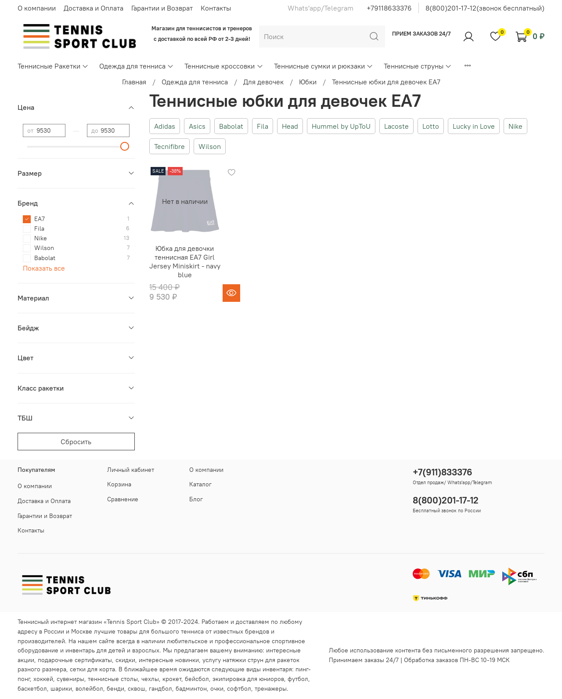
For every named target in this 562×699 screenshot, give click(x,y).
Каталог (200, 484)
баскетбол (32, 688)
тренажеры (271, 688)
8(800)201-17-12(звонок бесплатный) (484, 8)
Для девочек (263, 81)
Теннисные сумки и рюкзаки (323, 66)
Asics (197, 126)
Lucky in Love (474, 126)
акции (26, 660)
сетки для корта (92, 669)
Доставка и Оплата (93, 8)
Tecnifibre (169, 146)
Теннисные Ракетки (53, 66)
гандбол (160, 688)
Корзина (119, 484)
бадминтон (191, 688)
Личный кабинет (130, 470)
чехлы (150, 679)
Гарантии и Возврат (162, 8)
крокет (171, 679)
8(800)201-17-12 (446, 500)
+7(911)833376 (442, 472)
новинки (187, 660)
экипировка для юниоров (248, 679)
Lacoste (396, 126)
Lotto (430, 126)
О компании (37, 8)
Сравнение (122, 499)
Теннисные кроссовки (223, 66)
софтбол (239, 688)
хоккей (43, 679)
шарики (61, 688)
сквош (136, 688)
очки (216, 688)
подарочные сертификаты (75, 660)
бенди (115, 688)
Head (290, 126)
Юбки (308, 81)
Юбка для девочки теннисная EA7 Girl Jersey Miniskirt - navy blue (184, 261)
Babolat (231, 126)
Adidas (164, 126)
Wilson (209, 146)
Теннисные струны (418, 66)
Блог (196, 499)
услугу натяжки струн (232, 660)
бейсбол (197, 679)
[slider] (125, 146)
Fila (262, 126)
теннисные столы (113, 679)
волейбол (89, 688)
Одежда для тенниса (136, 66)
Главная (134, 81)
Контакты (216, 8)
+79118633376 (389, 8)
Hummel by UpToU (341, 126)
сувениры (70, 679)
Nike (515, 126)
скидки (125, 660)
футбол (298, 679)
